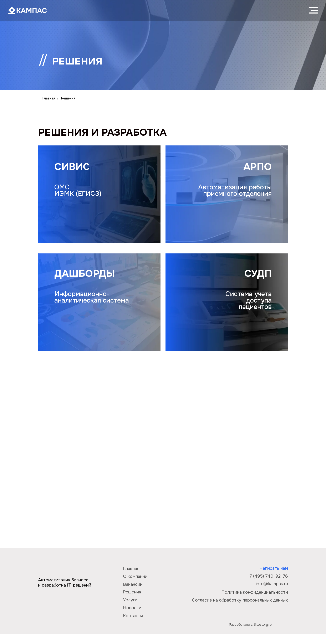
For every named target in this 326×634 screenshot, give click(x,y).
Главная (48, 98)
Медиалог (250, 478)
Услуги (130, 600)
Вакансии (133, 584)
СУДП (258, 273)
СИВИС (72, 166)
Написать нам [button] (273, 568)
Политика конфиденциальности (254, 592)
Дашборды (84, 273)
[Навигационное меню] (313, 10)
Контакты (133, 615)
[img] (281, 621)
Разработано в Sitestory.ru (250, 624)
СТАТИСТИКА (81, 400)
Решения (132, 592)
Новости (132, 607)
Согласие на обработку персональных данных (240, 600)
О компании (135, 576)
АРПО (257, 166)
